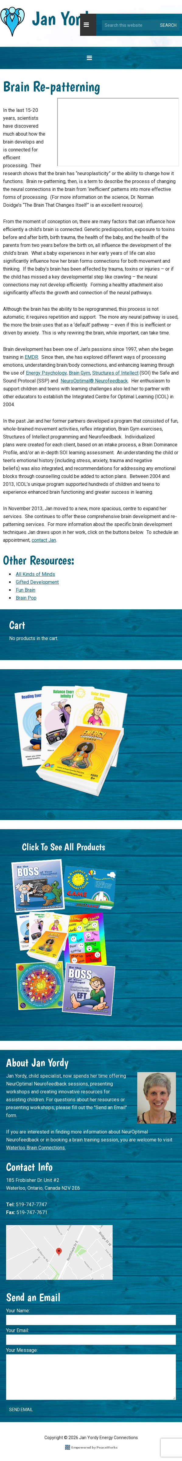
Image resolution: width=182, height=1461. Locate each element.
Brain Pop (26, 598)
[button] (88, 25)
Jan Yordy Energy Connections (48, 22)
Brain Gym (79, 373)
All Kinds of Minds (35, 574)
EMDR (31, 357)
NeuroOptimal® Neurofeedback (94, 381)
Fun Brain (25, 590)
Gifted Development (37, 582)
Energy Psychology (46, 373)
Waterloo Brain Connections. (36, 1148)
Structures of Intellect (115, 373)
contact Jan (44, 540)
